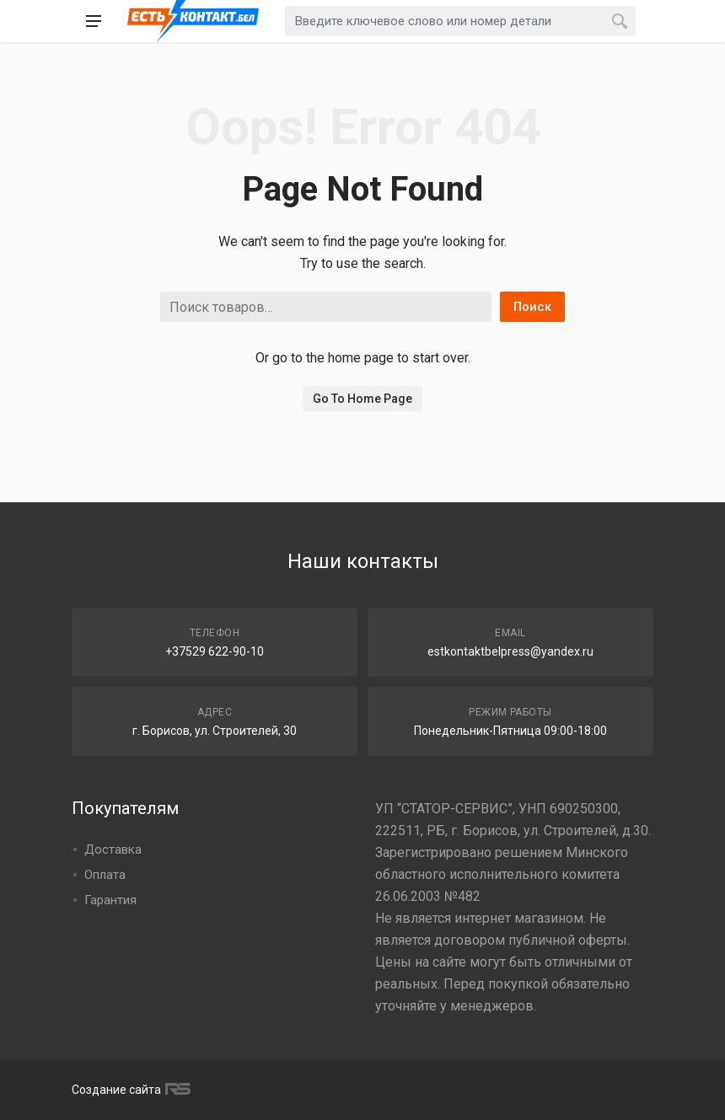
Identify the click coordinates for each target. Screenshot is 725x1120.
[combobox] (460, 21)
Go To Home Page (362, 398)
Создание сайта (129, 1089)
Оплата (105, 874)
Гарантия (110, 900)
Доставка (113, 849)
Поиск (532, 306)
